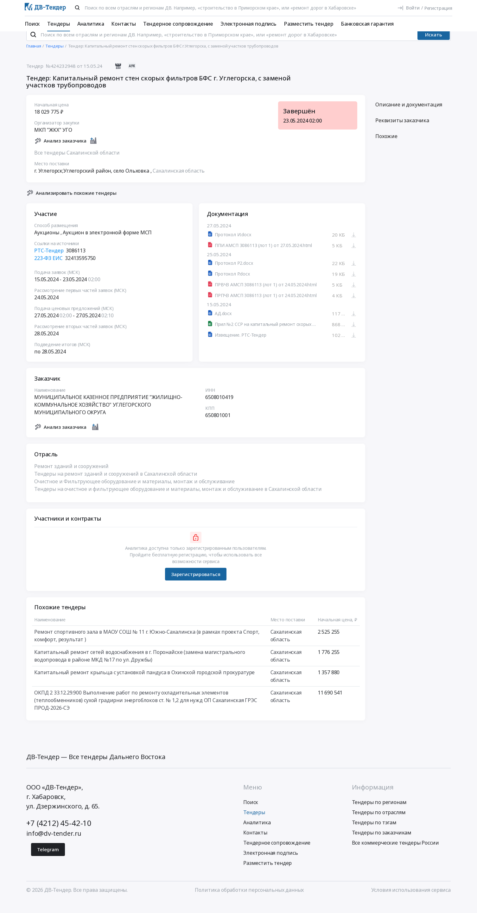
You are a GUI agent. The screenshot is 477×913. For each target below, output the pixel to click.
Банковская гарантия (367, 23)
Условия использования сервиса (411, 901)
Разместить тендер (309, 23)
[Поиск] (77, 8)
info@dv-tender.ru (53, 844)
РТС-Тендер (48, 262)
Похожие (386, 147)
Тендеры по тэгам (374, 833)
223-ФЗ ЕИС (48, 269)
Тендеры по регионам (379, 813)
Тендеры (58, 23)
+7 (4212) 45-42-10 (59, 834)
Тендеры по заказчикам (382, 843)
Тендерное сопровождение (178, 23)
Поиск (32, 23)
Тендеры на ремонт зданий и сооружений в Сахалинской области (115, 485)
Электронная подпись (248, 23)
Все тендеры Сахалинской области (77, 164)
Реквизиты (402, 132)
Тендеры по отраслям (379, 823)
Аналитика (90, 23)
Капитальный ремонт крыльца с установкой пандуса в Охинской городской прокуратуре (144, 684)
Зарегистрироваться (195, 585)
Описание (408, 116)
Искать (433, 46)
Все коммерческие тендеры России (395, 854)
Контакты (123, 23)
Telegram (48, 861)
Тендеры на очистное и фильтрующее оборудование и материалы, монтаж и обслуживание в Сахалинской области (178, 500)
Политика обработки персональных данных (249, 901)
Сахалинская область (179, 182)
